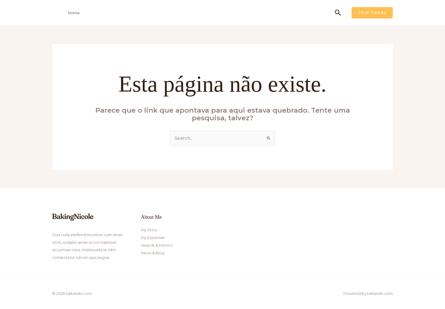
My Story (149, 230)
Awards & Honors (156, 245)
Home (72, 12)
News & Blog (152, 252)
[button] (338, 13)
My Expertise (153, 237)
